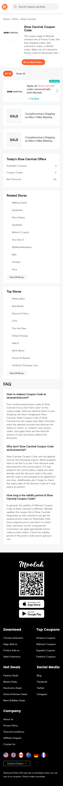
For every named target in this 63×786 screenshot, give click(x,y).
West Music (18, 350)
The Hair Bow (19, 328)
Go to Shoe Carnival (33, 62)
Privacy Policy (10, 725)
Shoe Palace (18, 217)
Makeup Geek (19, 202)
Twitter (40, 687)
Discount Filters (20, 313)
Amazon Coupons (45, 637)
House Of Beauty (21, 357)
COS (14, 320)
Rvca (14, 269)
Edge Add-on (10, 644)
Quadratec (17, 210)
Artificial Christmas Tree (25, 365)
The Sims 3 (18, 239)
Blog (39, 675)
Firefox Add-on (11, 650)
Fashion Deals (10, 675)
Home (6, 19)
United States (15, 763)
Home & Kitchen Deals (15, 694)
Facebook (42, 681)
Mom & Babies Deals (14, 700)
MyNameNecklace (22, 247)
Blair (14, 254)
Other (15, 19)
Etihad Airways (20, 335)
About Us (8, 719)
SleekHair (17, 224)
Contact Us (9, 744)
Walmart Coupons (46, 644)
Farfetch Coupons (45, 656)
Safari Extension (11, 656)
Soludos (16, 261)
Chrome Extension (13, 637)
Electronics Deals (12, 687)
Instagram (42, 694)
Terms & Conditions (13, 731)
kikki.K (15, 343)
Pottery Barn (18, 298)
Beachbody (18, 306)
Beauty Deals (10, 681)
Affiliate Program (12, 738)
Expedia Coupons (45, 650)
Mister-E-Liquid (20, 232)
